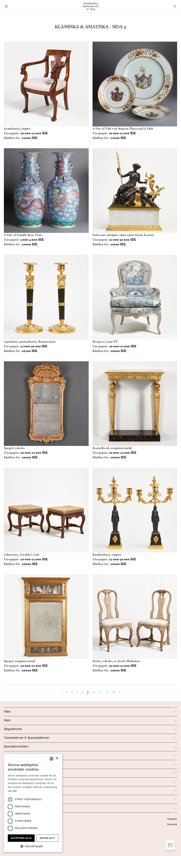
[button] (33, 846)
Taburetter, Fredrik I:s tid (21, 554)
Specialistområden (90, 746)
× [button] (56, 758)
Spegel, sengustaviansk (19, 661)
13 (113, 693)
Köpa (90, 720)
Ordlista (90, 799)
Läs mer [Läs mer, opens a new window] (12, 791)
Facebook (172, 825)
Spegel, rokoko (14, 448)
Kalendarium (90, 755)
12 (107, 693)
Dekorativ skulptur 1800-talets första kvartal (123, 235)
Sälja (90, 711)
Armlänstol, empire (17, 128)
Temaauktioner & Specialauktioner (90, 738)
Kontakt (90, 764)
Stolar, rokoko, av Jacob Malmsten (116, 661)
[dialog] (33, 803)
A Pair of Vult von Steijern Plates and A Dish (123, 128)
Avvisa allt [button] (47, 838)
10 (93, 693)
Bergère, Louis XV (105, 341)
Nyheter (90, 781)
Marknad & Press (90, 790)
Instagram (172, 819)
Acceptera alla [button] (21, 838)
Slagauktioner (90, 729)
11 (100, 693)
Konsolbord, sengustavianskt (112, 448)
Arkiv (90, 808)
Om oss (90, 773)
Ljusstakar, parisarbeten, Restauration (30, 341)
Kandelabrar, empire (107, 554)
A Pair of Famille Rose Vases (23, 235)
